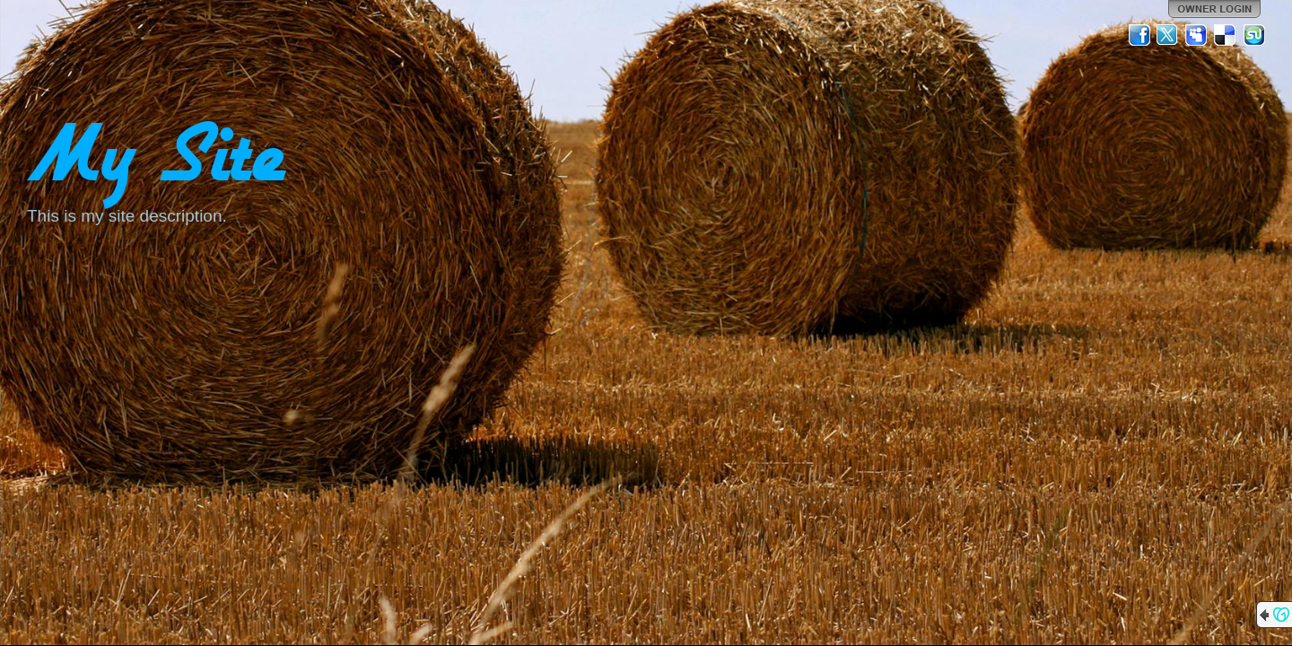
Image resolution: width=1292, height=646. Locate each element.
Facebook (1139, 35)
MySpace (1196, 35)
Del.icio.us (1225, 35)
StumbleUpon (1254, 35)
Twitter (1168, 35)
